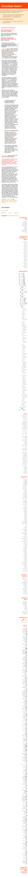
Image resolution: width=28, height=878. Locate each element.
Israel (23, 751)
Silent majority (23, 405)
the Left (25, 851)
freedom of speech (24, 718)
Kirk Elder (24, 589)
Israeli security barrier (24, 756)
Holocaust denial (24, 739)
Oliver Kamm (5, 155)
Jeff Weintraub (24, 570)
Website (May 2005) (24, 230)
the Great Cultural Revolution (24, 847)
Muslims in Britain (24, 799)
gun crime (24, 730)
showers (8, 79)
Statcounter (24, 873)
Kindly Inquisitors (24, 372)
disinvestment (24, 703)
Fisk (24, 716)
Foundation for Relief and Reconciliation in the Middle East (24, 440)
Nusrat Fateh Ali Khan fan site (25, 592)
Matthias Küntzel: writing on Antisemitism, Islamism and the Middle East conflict (24, 466)
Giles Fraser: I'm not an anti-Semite (24, 310)
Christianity (24, 666)
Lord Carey (4, 48)
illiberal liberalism (25, 741)
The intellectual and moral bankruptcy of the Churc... (23, 356)
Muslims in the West (24, 801)
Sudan (23, 843)
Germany (25, 723)
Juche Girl (24, 588)
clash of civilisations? (24, 687)
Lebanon (25, 769)
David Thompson (24, 568)
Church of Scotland (24, 683)
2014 (21, 273)
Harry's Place (25, 518)
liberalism (25, 771)
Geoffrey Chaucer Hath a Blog (25, 585)
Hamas (25, 732)
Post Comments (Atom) (13, 215)
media (23, 777)
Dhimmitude (24, 394)
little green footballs (24, 533)
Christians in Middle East (24, 680)
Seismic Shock (25, 555)
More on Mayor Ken (23, 314)
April (23, 302)
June (23, 299)
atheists (24, 649)
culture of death (25, 698)
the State (25, 855)
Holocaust (24, 736)
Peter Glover (25, 516)
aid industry (24, 636)
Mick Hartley (25, 527)
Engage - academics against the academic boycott (24, 424)
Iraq (24, 747)
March (23, 303)
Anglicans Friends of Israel (24, 417)
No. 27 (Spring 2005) (25, 246)
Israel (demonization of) (24, 753)
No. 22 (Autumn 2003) (25, 263)
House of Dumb (25, 509)
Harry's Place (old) (24, 521)
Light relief (23, 403)
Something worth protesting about (23, 383)
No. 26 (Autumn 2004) (25, 249)
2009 (21, 280)
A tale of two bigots (23, 323)
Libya (24, 774)
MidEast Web (25, 473)
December (24, 286)
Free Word (23, 367)
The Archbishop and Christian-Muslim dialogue (24, 363)
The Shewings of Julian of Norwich (24, 612)
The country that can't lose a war (24, 397)
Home (10, 212)
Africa (24, 634)
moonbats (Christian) (24, 784)
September (24, 292)
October (24, 291)
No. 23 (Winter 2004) (25, 259)
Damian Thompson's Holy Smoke (24, 564)
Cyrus (25, 619)
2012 (21, 276)
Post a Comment (5, 210)
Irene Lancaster (24, 536)
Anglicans (6, 200)
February (24, 304)
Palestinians (24, 811)
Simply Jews (25, 560)
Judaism (25, 761)
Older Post (16, 212)
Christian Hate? (11, 6)
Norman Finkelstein (24, 808)
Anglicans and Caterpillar (24, 319)
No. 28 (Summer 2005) (25, 242)
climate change (24, 690)
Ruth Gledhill (25, 514)
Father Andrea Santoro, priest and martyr (23, 347)
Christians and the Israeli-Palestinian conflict (24, 675)
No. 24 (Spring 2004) (25, 256)
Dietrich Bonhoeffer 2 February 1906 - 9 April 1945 (24, 390)
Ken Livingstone (24, 764)
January (23, 407)
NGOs (24, 806)
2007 (21, 283)
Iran (24, 746)
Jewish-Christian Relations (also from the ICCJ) (24, 457)
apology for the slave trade (11, 131)
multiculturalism (24, 796)
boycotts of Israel (24, 659)
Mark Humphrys (24, 529)
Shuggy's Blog (25, 558)
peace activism (25, 814)
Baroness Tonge (24, 651)
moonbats (24, 780)
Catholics (25, 661)
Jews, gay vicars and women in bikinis (24, 378)
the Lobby (24, 853)
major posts (10, 201)
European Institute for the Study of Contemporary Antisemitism (24, 431)
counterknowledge (24, 695)
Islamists (25, 748)
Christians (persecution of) (24, 670)
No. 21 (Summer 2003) (25, 266)
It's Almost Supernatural (24, 524)
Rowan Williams (25, 835)
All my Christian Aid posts (25, 222)
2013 (21, 275)
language (25, 767)
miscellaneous (24, 779)
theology (25, 858)
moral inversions (24, 787)
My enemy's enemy (24, 332)
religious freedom (25, 832)
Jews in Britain (24, 759)
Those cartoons (23, 401)
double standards (5, 201)
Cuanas (25, 492)
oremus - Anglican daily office (24, 602)
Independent (24, 744)
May (23, 300)
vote (3, 58)
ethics (24, 715)
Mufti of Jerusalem (24, 793)
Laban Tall (24, 561)
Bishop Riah (25, 657)
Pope (23, 820)
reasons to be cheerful (24, 826)
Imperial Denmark (24, 369)
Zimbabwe (24, 862)
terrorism (25, 844)
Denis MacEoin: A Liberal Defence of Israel (24, 540)
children (23, 663)
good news (24, 725)
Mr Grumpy (25, 621)
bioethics (25, 654)
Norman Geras (25, 512)
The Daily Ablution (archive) (25, 495)
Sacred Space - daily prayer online (25, 607)
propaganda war (24, 822)
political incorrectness (24, 817)
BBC (24, 653)
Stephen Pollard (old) (25, 552)
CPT (24, 696)
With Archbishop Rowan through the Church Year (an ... (23, 339)
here (11, 63)
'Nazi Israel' (25, 628)
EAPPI (23, 708)
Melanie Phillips (25, 547)
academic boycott (24, 630)
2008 (21, 282)
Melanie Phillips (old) (25, 544)
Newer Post (3, 212)
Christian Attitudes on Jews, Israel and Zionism (24, 487)
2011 (21, 277)
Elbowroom (24, 582)
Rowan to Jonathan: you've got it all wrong (24, 328)
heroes (23, 734)
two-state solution (24, 861)
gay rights (24, 721)
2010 (21, 279)
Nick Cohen (25, 491)
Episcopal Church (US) (24, 713)
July (23, 297)
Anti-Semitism (25, 647)
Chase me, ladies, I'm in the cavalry (24, 579)
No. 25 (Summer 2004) (25, 252)
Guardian (25, 727)
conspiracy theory (24, 693)
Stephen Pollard (25, 550)
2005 (21, 409)
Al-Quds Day (25, 638)
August (23, 295)
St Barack (24, 840)
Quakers (25, 823)
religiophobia (24, 830)
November (24, 288)
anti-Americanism (24, 644)
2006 (21, 284)
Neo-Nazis (24, 803)
